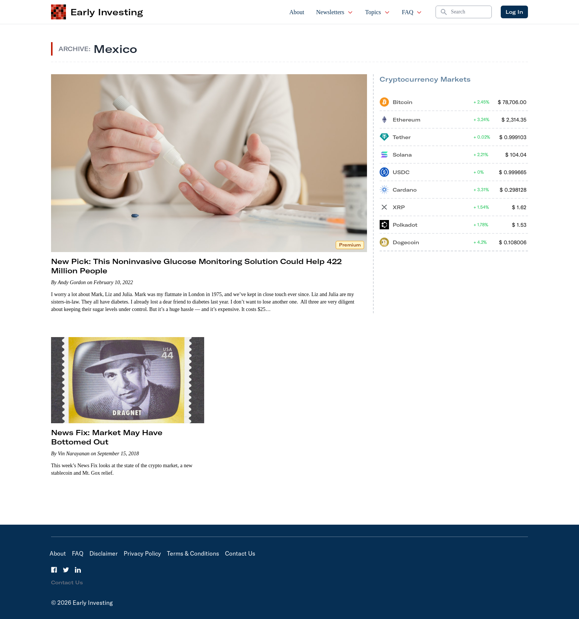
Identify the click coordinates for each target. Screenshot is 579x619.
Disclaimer (103, 553)
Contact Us (240, 553)
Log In (514, 12)
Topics (377, 12)
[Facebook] (54, 570)
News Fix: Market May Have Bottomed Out (106, 437)
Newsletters (335, 12)
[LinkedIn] (78, 570)
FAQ (412, 12)
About (297, 12)
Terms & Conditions (193, 553)
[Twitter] (66, 570)
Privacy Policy (142, 553)
